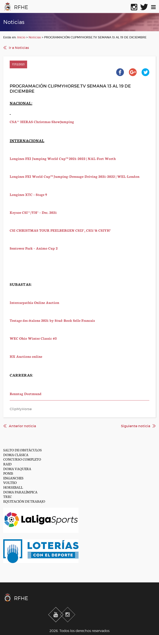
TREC (7, 496)
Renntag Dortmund (26, 393)
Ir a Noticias (19, 47)
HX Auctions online (26, 356)
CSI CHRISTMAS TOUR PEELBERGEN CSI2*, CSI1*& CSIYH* (60, 230)
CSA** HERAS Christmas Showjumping (42, 121)
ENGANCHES (13, 477)
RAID (7, 463)
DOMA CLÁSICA (15, 454)
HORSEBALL (13, 487)
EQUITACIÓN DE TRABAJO (24, 501)
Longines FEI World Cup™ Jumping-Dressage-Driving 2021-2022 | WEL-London (74, 176)
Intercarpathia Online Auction (34, 302)
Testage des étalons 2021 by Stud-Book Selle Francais (52, 320)
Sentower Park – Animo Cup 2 (34, 248)
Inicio (21, 37)
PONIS (8, 473)
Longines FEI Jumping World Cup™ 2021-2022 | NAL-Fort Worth (63, 158)
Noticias (35, 37)
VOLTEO (10, 482)
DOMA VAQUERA (17, 468)
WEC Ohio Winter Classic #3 (33, 338)
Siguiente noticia (135, 426)
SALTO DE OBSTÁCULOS (22, 449)
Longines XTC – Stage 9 (28, 194)
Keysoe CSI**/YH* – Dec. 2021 (33, 212)
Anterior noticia (22, 426)
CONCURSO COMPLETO (22, 459)
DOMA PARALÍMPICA (20, 491)
